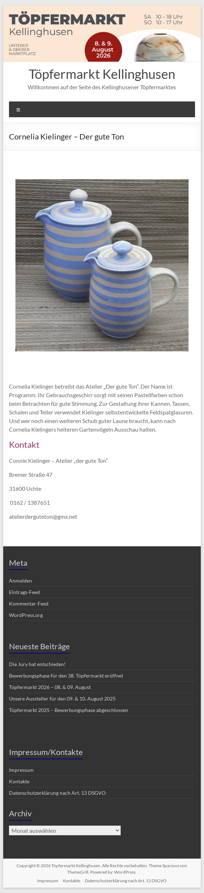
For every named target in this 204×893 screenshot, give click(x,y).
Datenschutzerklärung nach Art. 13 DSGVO (57, 793)
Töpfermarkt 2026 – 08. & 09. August (50, 687)
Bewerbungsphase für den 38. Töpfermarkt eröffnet (66, 676)
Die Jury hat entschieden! (37, 664)
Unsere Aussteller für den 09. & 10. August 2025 (62, 698)
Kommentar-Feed (28, 603)
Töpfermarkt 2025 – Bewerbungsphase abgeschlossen (68, 710)
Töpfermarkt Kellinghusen (102, 74)
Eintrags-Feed (24, 592)
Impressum (21, 770)
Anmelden (20, 581)
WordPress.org (26, 615)
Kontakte (19, 781)
